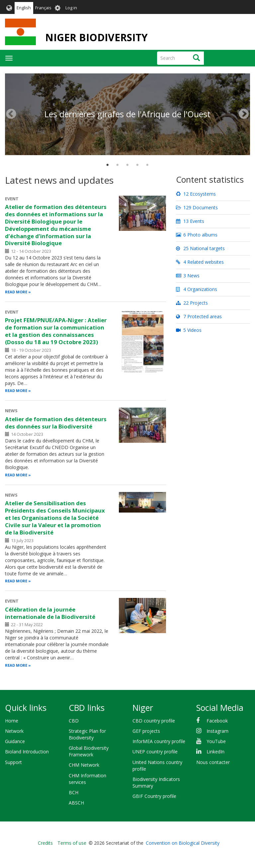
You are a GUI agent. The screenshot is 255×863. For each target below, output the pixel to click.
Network (14, 731)
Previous (11, 114)
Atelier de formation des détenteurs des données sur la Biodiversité (56, 422)
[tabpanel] (127, 73)
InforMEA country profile (158, 741)
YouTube (216, 741)
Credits (45, 843)
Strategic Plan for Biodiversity (87, 734)
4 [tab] (137, 165)
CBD (74, 721)
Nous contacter (213, 762)
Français (43, 8)
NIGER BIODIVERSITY (96, 37)
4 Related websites (200, 262)
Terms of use (71, 843)
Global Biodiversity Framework (89, 751)
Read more (16, 291)
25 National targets (200, 248)
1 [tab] (107, 165)
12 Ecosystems (196, 194)
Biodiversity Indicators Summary (156, 782)
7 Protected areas (199, 316)
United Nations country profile (157, 765)
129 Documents (197, 207)
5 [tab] (147, 165)
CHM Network (84, 765)
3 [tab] (127, 165)
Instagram (217, 731)
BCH (73, 792)
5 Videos (189, 330)
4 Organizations (196, 289)
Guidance (15, 741)
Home (11, 721)
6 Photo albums (196, 235)
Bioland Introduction (27, 751)
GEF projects (146, 731)
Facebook (217, 721)
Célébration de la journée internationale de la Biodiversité (50, 613)
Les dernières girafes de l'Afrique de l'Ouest (127, 114)
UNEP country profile (155, 751)
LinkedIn (215, 751)
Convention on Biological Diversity (182, 843)
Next (244, 114)
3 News (188, 275)
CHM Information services (87, 778)
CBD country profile (153, 721)
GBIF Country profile (154, 796)
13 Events (190, 221)
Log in (71, 8)
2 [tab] (117, 165)
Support (13, 762)
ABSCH (76, 803)
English (24, 8)
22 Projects (192, 303)
